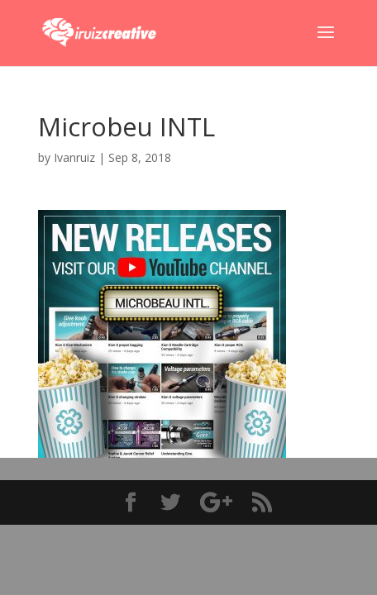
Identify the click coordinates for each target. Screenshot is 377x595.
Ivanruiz (74, 157)
